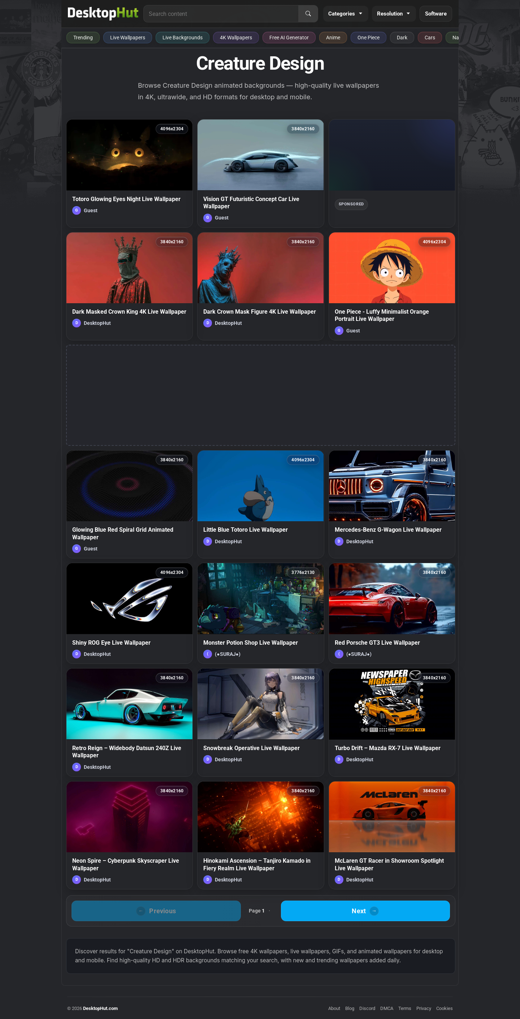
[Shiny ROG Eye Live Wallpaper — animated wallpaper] (129, 613)
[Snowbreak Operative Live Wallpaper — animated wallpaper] (261, 722)
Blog (349, 1008)
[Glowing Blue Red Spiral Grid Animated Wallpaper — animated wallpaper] (129, 504)
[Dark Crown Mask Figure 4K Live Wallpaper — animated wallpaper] (261, 286)
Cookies (444, 1008)
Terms (404, 1008)
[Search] (308, 13)
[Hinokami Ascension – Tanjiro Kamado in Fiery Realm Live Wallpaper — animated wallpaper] (261, 835)
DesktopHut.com (100, 1008)
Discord (367, 1008)
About (334, 1008)
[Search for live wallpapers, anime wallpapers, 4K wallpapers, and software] (221, 13)
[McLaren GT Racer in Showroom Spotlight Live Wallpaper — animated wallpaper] (392, 835)
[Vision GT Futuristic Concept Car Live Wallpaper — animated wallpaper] (261, 173)
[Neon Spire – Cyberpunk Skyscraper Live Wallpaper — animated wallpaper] (129, 835)
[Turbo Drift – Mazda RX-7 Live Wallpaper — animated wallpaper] (392, 722)
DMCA (386, 1008)
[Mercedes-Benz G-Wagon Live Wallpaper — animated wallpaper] (392, 504)
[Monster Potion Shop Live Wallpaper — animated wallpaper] (261, 613)
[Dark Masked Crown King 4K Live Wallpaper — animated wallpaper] (129, 286)
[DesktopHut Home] (103, 14)
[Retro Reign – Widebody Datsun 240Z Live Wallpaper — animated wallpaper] (129, 722)
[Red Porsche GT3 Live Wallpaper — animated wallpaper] (392, 613)
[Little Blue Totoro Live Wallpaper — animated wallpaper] (261, 504)
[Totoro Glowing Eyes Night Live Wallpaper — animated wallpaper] (129, 173)
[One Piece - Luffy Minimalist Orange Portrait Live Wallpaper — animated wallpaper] (392, 286)
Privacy (423, 1008)
